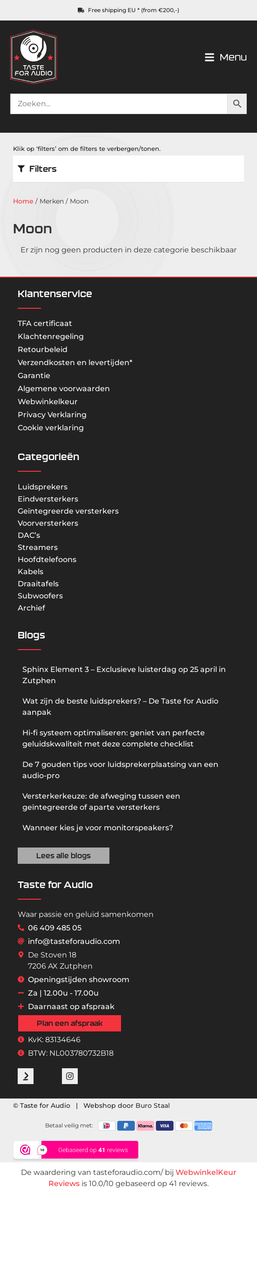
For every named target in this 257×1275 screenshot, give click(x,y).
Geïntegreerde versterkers (68, 511)
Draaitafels (38, 583)
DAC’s (29, 535)
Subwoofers (40, 595)
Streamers (38, 547)
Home (23, 201)
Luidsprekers (43, 486)
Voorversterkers (48, 523)
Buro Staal (152, 1105)
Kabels (30, 571)
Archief (31, 608)
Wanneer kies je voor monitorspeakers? (97, 827)
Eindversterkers (48, 499)
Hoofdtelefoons (47, 559)
